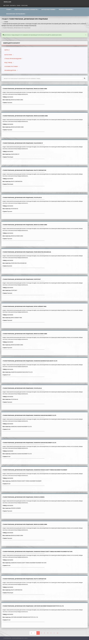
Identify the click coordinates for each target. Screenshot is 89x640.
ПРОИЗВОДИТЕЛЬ (11, 70)
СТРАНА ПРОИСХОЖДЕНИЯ (13, 58)
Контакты (13, 5)
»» (57, 633)
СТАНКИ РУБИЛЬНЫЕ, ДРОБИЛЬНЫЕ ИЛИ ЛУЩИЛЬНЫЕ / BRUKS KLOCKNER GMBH (25, 88)
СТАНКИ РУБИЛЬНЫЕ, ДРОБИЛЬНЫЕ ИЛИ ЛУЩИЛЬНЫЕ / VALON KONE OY (23, 143)
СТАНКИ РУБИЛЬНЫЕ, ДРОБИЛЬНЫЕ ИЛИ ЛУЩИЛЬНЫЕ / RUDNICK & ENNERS (23, 497)
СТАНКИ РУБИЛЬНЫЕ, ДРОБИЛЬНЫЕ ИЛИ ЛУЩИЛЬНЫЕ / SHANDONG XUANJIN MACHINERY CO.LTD (29, 415)
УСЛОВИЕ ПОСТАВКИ (11, 66)
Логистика (24, 5)
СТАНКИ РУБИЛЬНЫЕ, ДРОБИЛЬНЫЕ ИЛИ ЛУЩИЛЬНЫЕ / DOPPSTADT (22, 279)
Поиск (18, 5)
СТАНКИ (6, 21)
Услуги (7, 5)
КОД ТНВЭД (9, 62)
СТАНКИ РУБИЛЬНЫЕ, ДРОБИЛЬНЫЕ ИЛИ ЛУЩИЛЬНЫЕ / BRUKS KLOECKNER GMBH (25, 115)
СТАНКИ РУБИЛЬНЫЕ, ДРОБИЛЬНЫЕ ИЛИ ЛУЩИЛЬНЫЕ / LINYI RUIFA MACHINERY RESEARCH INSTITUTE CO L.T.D (33, 606)
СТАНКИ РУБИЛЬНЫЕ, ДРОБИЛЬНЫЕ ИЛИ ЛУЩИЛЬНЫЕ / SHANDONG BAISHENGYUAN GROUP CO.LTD (30, 360)
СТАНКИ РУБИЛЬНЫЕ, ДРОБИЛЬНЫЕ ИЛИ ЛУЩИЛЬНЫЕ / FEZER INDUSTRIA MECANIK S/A (27, 252)
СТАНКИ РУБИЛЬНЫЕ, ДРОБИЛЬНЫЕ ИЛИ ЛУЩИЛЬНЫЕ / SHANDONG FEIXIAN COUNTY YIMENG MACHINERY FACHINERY (35, 469)
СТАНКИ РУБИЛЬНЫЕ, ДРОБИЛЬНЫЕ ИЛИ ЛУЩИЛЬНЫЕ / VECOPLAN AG (22, 197)
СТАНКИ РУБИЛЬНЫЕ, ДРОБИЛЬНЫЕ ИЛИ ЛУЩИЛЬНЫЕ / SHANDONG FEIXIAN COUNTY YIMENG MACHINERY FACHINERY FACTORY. (38, 551)
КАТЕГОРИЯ (8, 54)
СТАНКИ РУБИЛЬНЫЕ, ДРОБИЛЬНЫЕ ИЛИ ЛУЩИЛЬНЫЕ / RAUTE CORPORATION (24, 170)
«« (31, 633)
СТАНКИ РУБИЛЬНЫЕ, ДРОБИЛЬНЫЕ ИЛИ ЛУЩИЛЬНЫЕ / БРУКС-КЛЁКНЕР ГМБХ (24, 306)
